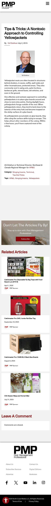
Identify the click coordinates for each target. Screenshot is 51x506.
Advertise (9, 474)
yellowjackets (34, 178)
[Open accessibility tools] (5, 500)
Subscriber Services (13, 469)
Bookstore (33, 474)
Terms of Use (17, 501)
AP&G (31, 168)
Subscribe (25, 239)
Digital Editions (35, 469)
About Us (9, 464)
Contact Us (33, 464)
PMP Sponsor (14, 288)
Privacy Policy (34, 501)
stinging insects (21, 178)
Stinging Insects (19, 172)
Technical (30, 172)
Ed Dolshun (12, 43)
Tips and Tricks (18, 175)
